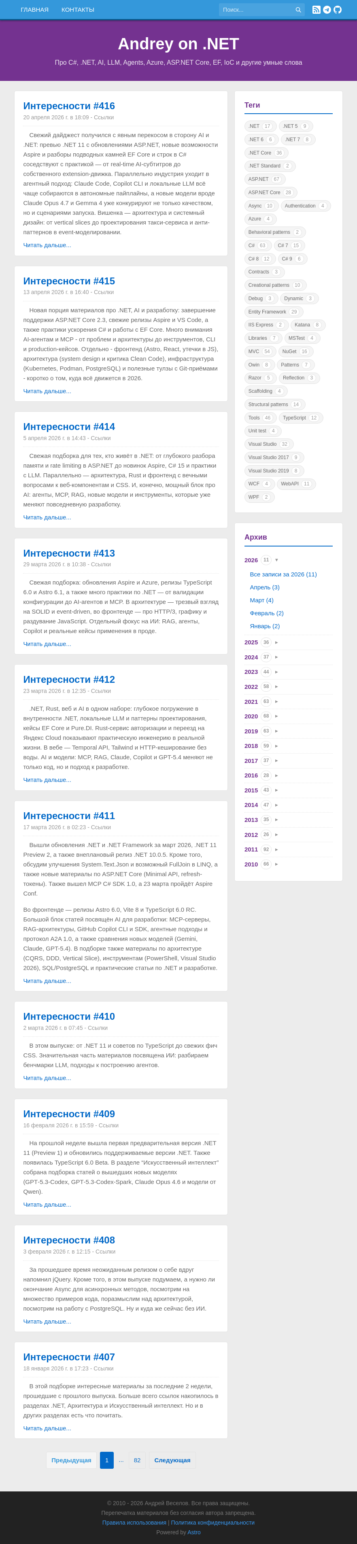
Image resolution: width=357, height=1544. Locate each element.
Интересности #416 (69, 105)
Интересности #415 (69, 280)
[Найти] (298, 9)
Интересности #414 (69, 426)
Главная (35, 9)
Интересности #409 (69, 1113)
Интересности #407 (69, 1356)
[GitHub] (337, 9)
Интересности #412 (69, 679)
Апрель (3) (265, 587)
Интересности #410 (69, 1016)
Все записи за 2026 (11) (283, 574)
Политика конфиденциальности (213, 1522)
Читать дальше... (47, 244)
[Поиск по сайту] (255, 9)
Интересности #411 (69, 815)
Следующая (172, 1460)
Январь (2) (265, 626)
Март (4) (262, 600)
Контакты (78, 9)
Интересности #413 (69, 553)
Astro (194, 1532)
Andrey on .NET (178, 44)
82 (137, 1460)
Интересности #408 (69, 1240)
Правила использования (134, 1522)
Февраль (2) (267, 613)
